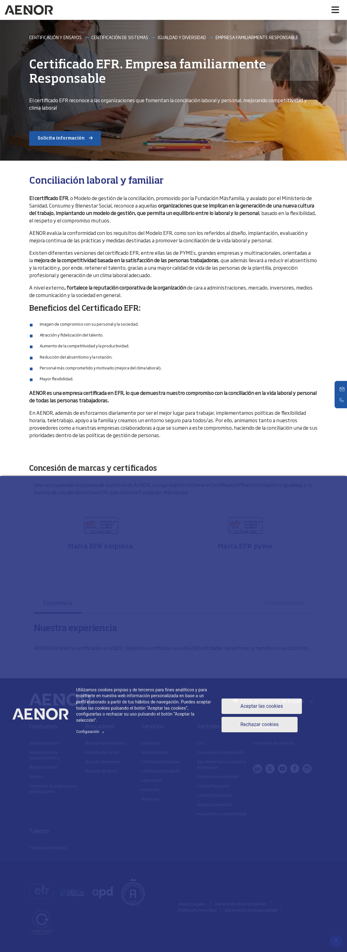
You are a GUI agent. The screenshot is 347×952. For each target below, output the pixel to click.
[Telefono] (342, 400)
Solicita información (61, 138)
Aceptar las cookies (261, 706)
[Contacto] (342, 389)
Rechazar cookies (259, 725)
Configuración (91, 732)
